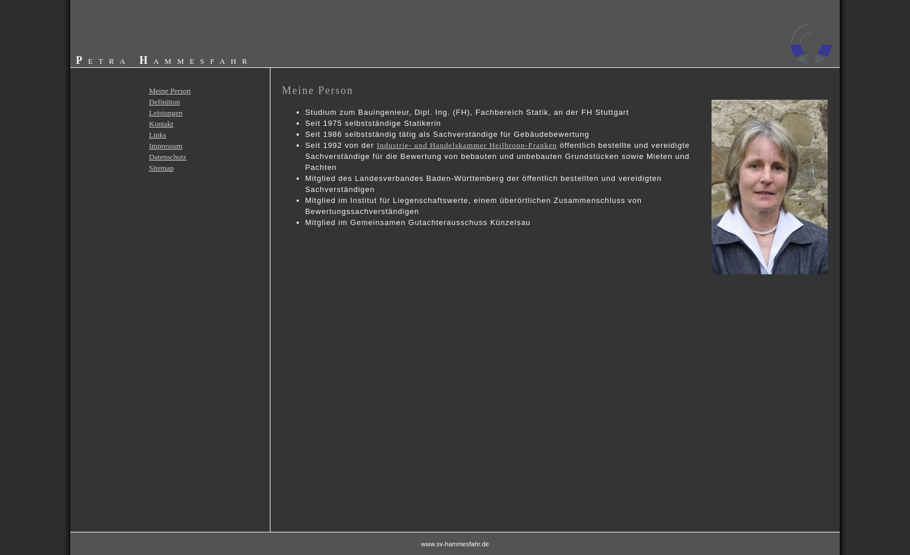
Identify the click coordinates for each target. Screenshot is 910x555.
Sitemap (161, 168)
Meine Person (170, 90)
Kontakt (161, 123)
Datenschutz (167, 157)
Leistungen (166, 112)
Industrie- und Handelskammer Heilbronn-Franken (467, 145)
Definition (164, 101)
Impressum (166, 146)
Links (158, 134)
